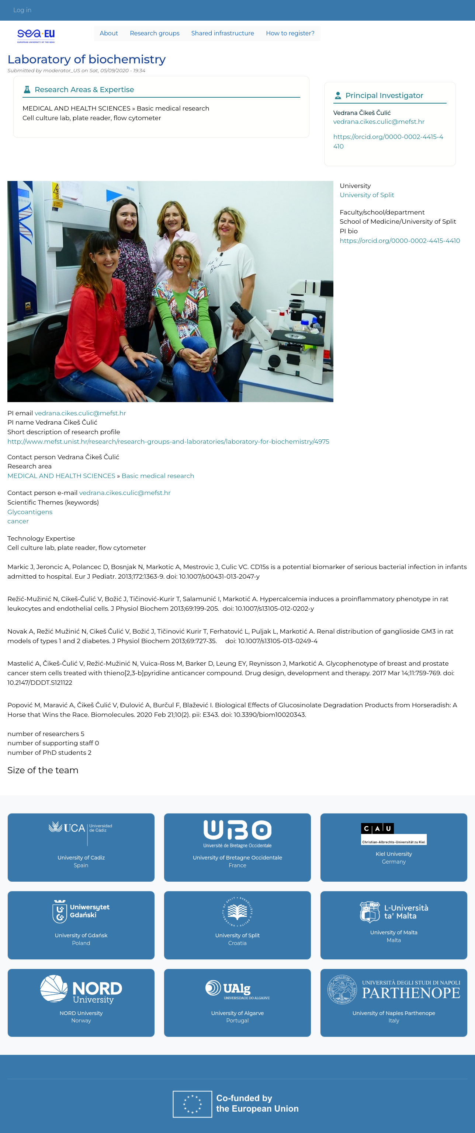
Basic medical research (158, 476)
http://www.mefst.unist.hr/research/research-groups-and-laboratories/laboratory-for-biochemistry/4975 (168, 441)
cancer (18, 521)
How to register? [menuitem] (290, 33)
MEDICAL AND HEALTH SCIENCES (61, 476)
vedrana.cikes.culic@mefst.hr (379, 121)
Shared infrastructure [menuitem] (222, 33)
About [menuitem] (109, 33)
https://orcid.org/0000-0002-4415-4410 (400, 240)
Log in (22, 10)
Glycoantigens (29, 512)
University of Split (367, 195)
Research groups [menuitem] (155, 33)
